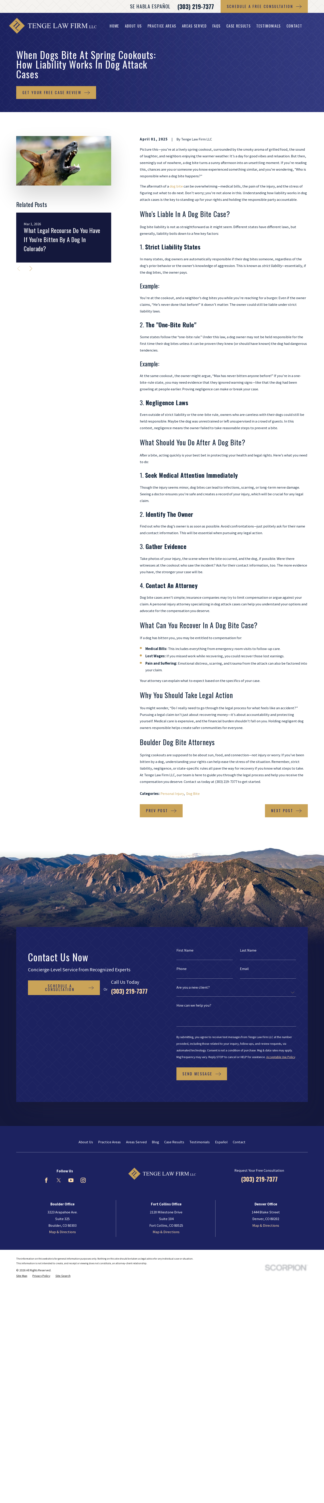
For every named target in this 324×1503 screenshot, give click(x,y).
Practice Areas (109, 1142)
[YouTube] (70, 1180)
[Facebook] (46, 1180)
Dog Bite (193, 793)
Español (221, 1142)
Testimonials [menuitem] (268, 26)
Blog (155, 1142)
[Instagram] (83, 1180)
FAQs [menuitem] (216, 26)
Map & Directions (62, 1232)
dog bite (176, 186)
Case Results (174, 1142)
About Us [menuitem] (133, 26)
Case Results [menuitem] (238, 26)
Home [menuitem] (114, 26)
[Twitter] (58, 1180)
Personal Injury (172, 793)
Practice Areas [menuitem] (162, 26)
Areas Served (136, 1142)
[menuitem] (21, 1276)
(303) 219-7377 (195, 6)
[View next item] (30, 268)
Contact (239, 1142)
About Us (86, 1142)
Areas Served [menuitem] (194, 26)
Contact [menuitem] (294, 26)
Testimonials (199, 1142)
